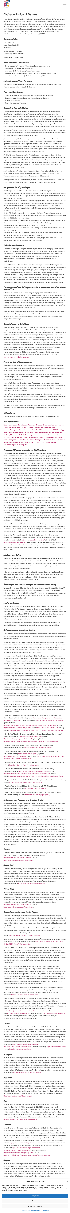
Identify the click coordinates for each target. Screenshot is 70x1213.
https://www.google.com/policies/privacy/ (17, 858)
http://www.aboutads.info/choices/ (33, 540)
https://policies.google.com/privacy (30, 736)
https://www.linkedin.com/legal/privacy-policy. (25, 1143)
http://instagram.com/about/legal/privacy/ (38, 747)
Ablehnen (35, 1201)
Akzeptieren (35, 1196)
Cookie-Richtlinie (25, 1210)
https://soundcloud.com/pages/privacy (37, 795)
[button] (67, 1181)
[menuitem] (63, 3)
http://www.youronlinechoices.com (47, 728)
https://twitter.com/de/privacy (28, 754)
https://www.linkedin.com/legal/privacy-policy (33, 771)
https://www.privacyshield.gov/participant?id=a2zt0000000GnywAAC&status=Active (35, 730)
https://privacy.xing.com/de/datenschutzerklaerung (25, 782)
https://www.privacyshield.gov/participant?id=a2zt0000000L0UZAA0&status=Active (35, 776)
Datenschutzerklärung (36, 1210)
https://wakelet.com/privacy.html (35, 788)
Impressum (46, 1210)
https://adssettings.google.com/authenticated (18, 739)
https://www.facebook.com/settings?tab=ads (18, 728)
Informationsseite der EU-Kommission (16, 357)
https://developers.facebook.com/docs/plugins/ (25, 935)
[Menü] (63, 3)
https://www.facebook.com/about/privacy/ (51, 720)
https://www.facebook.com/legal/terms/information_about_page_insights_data (30, 725)
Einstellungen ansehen (35, 1206)
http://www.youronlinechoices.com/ (15, 542)
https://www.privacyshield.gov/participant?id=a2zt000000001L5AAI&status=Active (31, 741)
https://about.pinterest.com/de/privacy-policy (24, 765)
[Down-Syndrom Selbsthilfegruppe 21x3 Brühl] (29, 3)
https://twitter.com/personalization (15, 756)
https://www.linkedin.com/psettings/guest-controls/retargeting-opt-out (27, 774)
